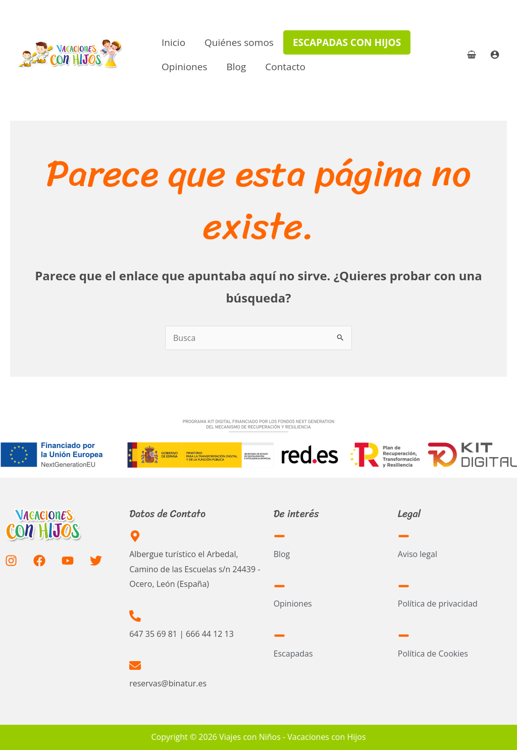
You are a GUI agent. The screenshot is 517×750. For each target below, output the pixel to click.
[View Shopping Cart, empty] (471, 54)
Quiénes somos (239, 42)
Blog (236, 66)
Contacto (285, 66)
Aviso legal (417, 554)
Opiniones (184, 66)
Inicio (173, 42)
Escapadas (293, 653)
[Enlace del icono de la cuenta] (494, 54)
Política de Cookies (433, 653)
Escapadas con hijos (347, 42)
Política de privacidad (438, 603)
